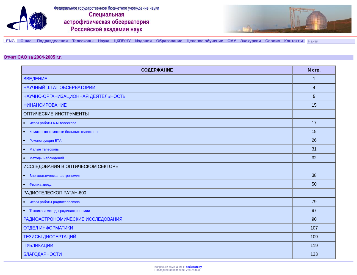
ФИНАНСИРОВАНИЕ (45, 105)
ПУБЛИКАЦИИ (38, 245)
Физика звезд (40, 184)
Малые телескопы (44, 149)
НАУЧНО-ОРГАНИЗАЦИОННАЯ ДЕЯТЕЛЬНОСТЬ (74, 96)
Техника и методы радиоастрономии (59, 211)
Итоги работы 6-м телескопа (52, 123)
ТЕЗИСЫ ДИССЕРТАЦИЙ (49, 236)
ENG (10, 41)
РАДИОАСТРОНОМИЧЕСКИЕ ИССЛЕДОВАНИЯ (73, 219)
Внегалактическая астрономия (54, 176)
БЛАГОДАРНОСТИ (42, 254)
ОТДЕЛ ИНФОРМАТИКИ (48, 228)
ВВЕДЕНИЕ (35, 78)
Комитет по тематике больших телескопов (64, 132)
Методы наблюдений (46, 158)
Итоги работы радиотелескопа (54, 202)
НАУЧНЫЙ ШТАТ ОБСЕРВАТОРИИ (59, 87)
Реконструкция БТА (45, 140)
